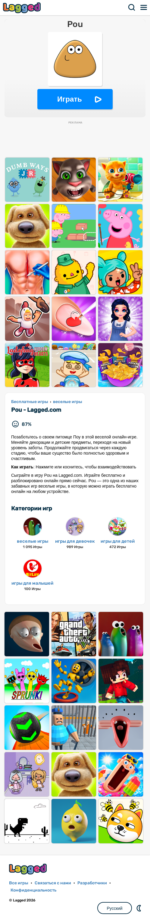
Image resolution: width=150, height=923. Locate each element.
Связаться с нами (53, 883)
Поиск (132, 7)
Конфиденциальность (33, 890)
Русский (115, 908)
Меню (144, 7)
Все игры (18, 883)
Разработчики (92, 883)
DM (139, 908)
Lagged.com (28, 869)
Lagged (22, 7)
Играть (69, 99)
